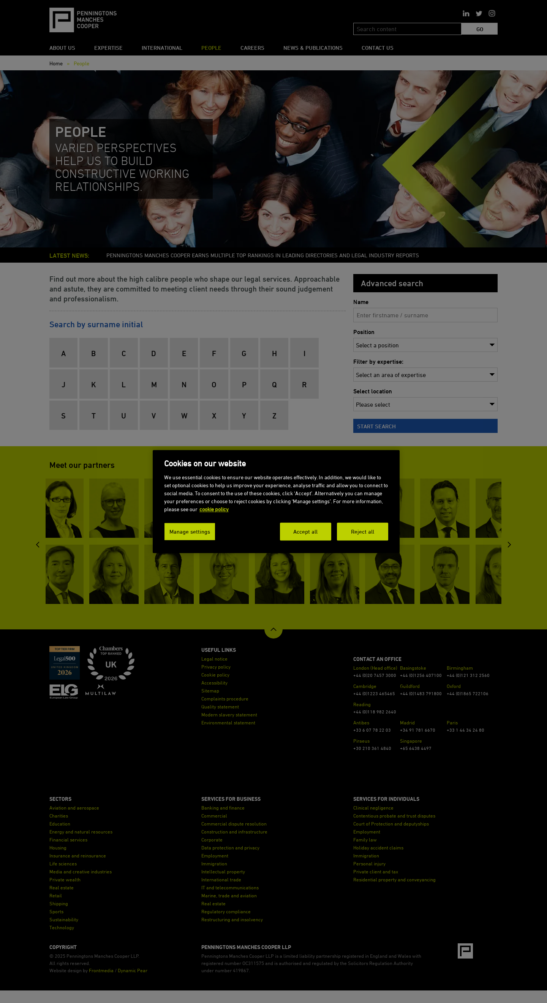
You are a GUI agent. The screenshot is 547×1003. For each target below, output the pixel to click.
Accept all (305, 531)
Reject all (362, 531)
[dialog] (276, 501)
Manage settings (189, 531)
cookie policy (214, 508)
